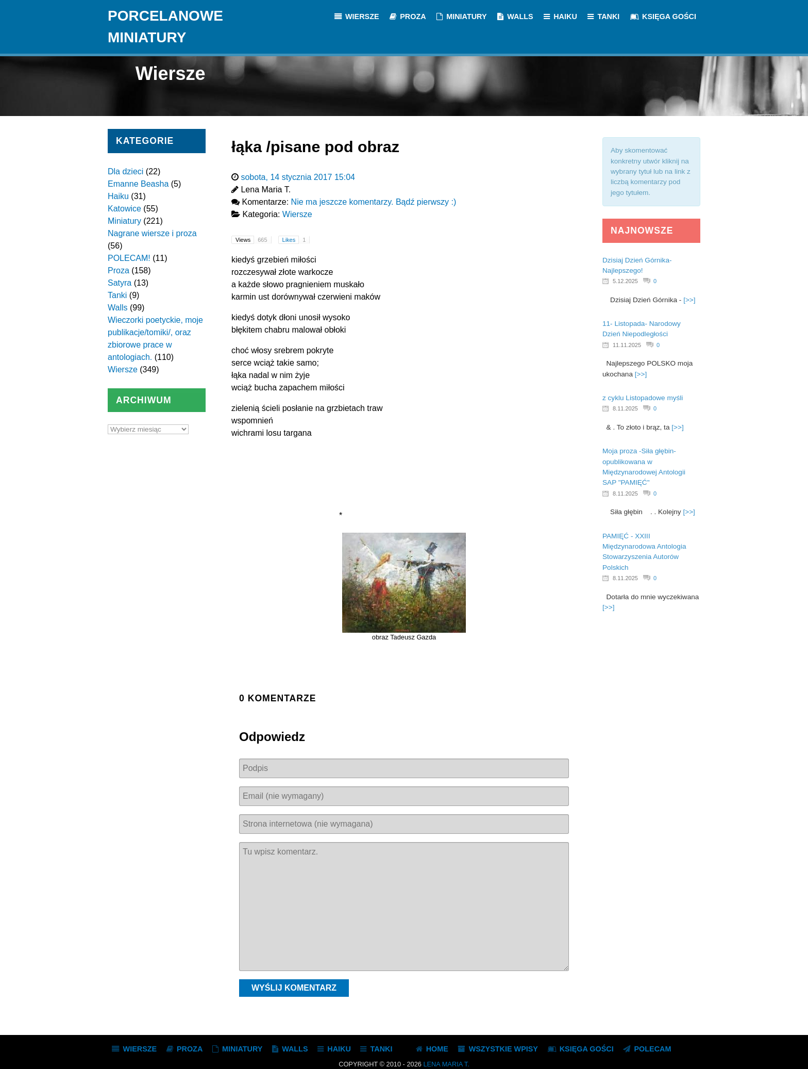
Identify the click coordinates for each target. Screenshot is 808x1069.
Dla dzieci (125, 171)
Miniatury (124, 221)
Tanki (117, 295)
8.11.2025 (625, 408)
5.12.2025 (625, 281)
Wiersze (123, 369)
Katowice (124, 208)
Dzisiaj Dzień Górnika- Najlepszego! (636, 265)
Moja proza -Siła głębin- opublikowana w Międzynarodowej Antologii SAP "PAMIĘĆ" (643, 466)
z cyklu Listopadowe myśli (642, 398)
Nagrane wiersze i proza (152, 233)
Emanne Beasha (138, 183)
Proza (118, 270)
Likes (296, 240)
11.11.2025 (627, 345)
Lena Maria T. (446, 1064)
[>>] (689, 300)
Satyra (119, 282)
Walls (118, 307)
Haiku (118, 196)
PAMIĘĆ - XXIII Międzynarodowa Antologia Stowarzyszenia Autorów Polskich (644, 551)
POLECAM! (129, 258)
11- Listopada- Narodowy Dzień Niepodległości (641, 329)
